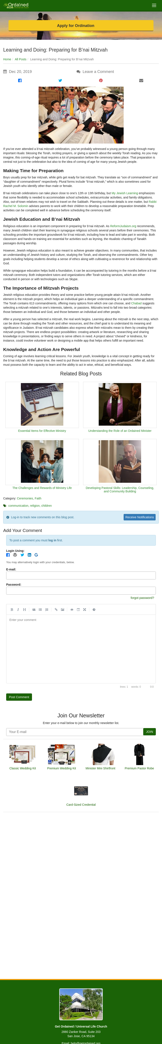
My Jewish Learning (124, 193)
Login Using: (15, 551)
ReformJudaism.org (123, 226)
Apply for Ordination (75, 26)
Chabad (136, 303)
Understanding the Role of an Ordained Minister (120, 430)
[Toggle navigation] (154, 5)
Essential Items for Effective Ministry (42, 430)
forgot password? (141, 598)
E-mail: (11, 570)
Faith (38, 498)
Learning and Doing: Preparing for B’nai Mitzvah (55, 50)
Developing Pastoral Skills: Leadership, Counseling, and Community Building (120, 489)
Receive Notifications (138, 517)
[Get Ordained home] (16, 5)
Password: (13, 585)
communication (18, 505)
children (46, 505)
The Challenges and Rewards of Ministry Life (42, 488)
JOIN (149, 733)
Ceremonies (25, 498)
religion (35, 505)
